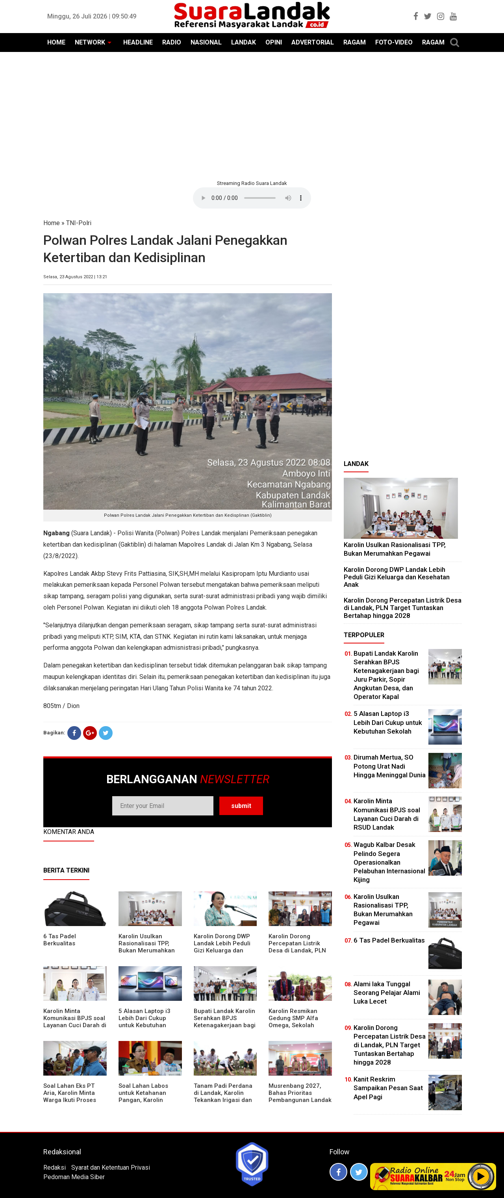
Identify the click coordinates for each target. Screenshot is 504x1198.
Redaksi (54, 1167)
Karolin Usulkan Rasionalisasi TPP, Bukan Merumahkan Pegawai (147, 947)
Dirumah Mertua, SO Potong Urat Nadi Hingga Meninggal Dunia (390, 765)
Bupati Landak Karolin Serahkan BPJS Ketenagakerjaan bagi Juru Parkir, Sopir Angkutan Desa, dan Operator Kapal (225, 1029)
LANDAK (243, 42)
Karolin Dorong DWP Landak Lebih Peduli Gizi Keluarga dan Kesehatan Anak (222, 947)
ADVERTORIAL (312, 42)
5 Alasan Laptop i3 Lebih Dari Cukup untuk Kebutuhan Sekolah (144, 1022)
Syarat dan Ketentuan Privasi (110, 1167)
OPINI (273, 42)
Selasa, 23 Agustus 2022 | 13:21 (75, 276)
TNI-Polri (78, 223)
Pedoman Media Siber (74, 1177)
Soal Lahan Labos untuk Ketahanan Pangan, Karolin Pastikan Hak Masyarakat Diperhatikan (143, 1103)
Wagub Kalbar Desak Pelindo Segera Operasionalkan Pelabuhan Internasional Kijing (389, 862)
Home (51, 223)
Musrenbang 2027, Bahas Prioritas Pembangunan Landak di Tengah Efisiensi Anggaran (300, 1100)
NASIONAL (206, 42)
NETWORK (90, 42)
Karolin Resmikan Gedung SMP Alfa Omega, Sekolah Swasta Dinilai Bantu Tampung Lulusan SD (298, 1025)
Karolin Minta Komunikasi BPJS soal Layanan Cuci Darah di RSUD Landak (74, 1022)
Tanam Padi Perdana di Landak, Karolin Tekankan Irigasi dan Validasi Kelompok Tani (223, 1100)
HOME (56, 42)
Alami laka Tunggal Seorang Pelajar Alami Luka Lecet (387, 992)
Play (481, 1176)
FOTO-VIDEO (394, 42)
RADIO (171, 42)
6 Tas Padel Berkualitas (59, 940)
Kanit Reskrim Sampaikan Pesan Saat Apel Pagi (388, 1087)
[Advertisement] (252, 115)
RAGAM (354, 42)
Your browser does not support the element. (252, 198)
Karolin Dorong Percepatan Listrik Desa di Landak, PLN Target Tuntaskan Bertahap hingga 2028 (300, 950)
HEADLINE (138, 42)
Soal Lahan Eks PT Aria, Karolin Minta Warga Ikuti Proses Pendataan (69, 1096)
